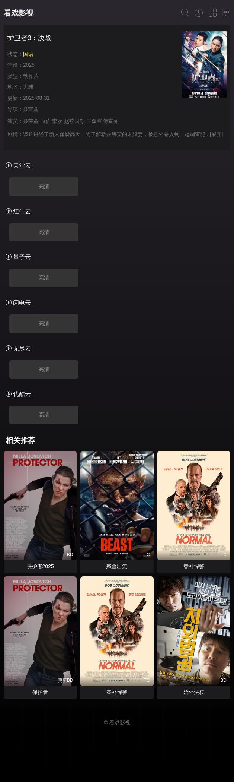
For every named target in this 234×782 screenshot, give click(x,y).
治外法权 (193, 692)
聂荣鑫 (31, 109)
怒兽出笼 (116, 566)
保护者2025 (40, 566)
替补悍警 (193, 566)
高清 (44, 186)
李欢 (57, 121)
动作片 (31, 76)
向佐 (45, 121)
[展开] (216, 134)
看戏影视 (18, 13)
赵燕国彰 (74, 121)
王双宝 (94, 121)
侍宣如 (111, 121)
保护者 (40, 692)
